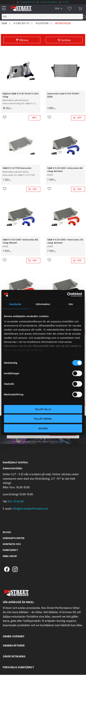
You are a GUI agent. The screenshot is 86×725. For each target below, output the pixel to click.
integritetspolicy (65, 442)
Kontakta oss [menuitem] (12, 544)
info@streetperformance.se (30, 508)
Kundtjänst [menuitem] (10, 550)
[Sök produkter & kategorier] (42, 16)
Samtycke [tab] (15, 303)
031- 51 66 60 (16, 501)
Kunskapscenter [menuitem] (13, 538)
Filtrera (23, 40)
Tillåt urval (43, 418)
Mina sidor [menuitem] (10, 556)
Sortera (65, 40)
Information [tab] (43, 303)
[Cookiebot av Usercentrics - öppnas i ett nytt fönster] (67, 294)
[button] (5, 8)
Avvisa (43, 428)
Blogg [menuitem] (7, 532)
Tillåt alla (43, 409)
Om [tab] (71, 303)
